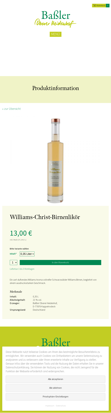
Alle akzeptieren (55, 379)
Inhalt (13, 254)
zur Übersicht (12, 109)
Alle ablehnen (55, 388)
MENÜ (55, 34)
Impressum (49, 405)
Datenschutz (61, 405)
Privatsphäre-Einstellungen (55, 396)
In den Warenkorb (60, 262)
